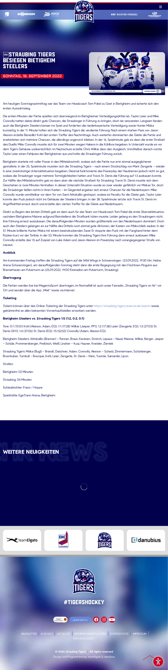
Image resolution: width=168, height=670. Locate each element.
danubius (109, 656)
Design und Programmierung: (70, 656)
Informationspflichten (90, 633)
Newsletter (28, 633)
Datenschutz (119, 633)
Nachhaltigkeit (83, 638)
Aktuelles (63, 633)
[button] (8, 661)
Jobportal (80, 620)
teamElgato (94, 656)
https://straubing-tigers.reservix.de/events (122, 306)
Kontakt (47, 633)
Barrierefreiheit (158, 661)
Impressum (139, 633)
